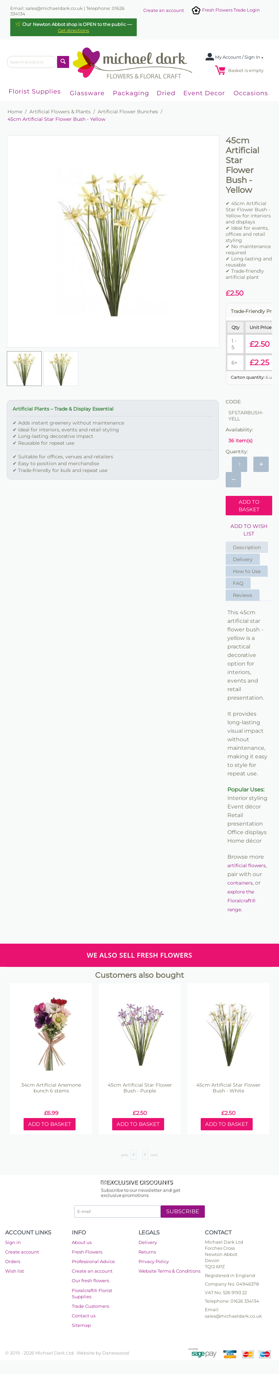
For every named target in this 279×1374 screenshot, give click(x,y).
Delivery (243, 559)
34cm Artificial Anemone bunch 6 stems (51, 1088)
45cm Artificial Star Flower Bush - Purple (140, 1088)
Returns (147, 1252)
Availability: (239, 430)
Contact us (83, 1315)
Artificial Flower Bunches (128, 112)
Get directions (73, 30)
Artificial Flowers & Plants (60, 112)
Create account (22, 1252)
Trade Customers (90, 1306)
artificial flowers (246, 865)
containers (240, 883)
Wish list (14, 1271)
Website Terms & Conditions (169, 1271)
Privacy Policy (153, 1261)
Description (247, 547)
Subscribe (182, 1211)
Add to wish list (248, 529)
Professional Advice (93, 1261)
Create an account (163, 10)
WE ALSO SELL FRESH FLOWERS (139, 955)
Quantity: (237, 451)
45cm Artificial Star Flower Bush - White (228, 1088)
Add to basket (249, 505)
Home (15, 112)
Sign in (13, 1242)
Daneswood (115, 1353)
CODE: (233, 402)
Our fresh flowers (90, 1280)
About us (82, 1242)
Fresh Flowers (87, 1252)
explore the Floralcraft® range (241, 901)
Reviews (242, 595)
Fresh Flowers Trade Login (225, 10)
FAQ (238, 583)
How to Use (247, 571)
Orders (12, 1261)
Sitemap (81, 1325)
